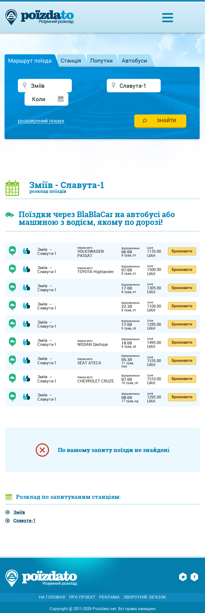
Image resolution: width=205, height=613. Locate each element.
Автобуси (134, 60)
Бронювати (182, 239)
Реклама (109, 585)
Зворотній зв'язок (144, 585)
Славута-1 (24, 508)
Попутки (101, 60)
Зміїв (19, 500)
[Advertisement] (102, 147)
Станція (71, 60)
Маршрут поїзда (30, 60)
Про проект (82, 585)
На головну (52, 585)
